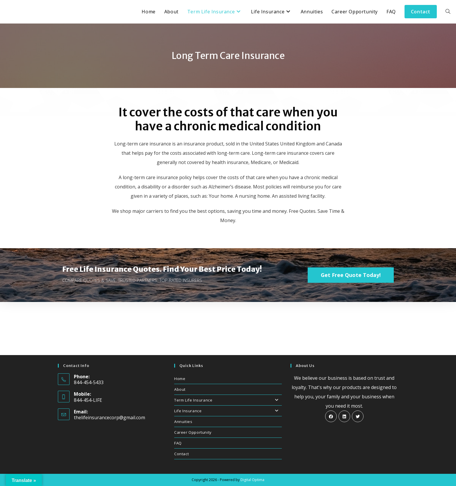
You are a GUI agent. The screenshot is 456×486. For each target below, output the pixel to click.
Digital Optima (252, 479)
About (180, 389)
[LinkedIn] (344, 416)
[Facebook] (331, 416)
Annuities (183, 421)
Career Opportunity (193, 432)
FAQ (178, 443)
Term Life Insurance (228, 400)
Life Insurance (228, 411)
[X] (358, 416)
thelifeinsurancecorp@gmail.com (109, 417)
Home (179, 378)
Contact (181, 453)
